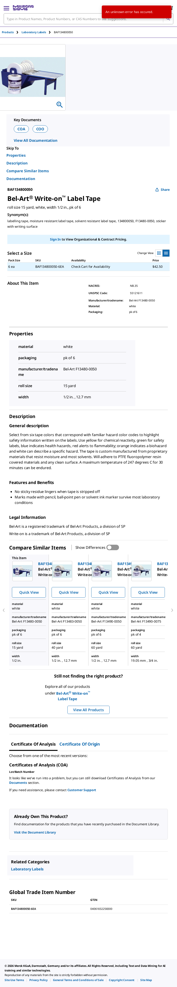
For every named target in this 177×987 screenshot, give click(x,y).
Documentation (20, 178)
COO (40, 128)
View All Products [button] (88, 709)
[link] (14, 980)
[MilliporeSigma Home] (23, 8)
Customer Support (81, 790)
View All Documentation (35, 140)
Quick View (29, 592)
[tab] (12, 32)
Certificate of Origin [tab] (79, 744)
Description (17, 163)
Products (8, 32)
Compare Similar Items (27, 170)
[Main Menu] (6, 8)
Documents (18, 782)
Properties (16, 155)
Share (162, 189)
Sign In (55, 239)
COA (21, 128)
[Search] (168, 18)
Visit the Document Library (35, 832)
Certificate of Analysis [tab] (33, 744)
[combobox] (88, 19)
